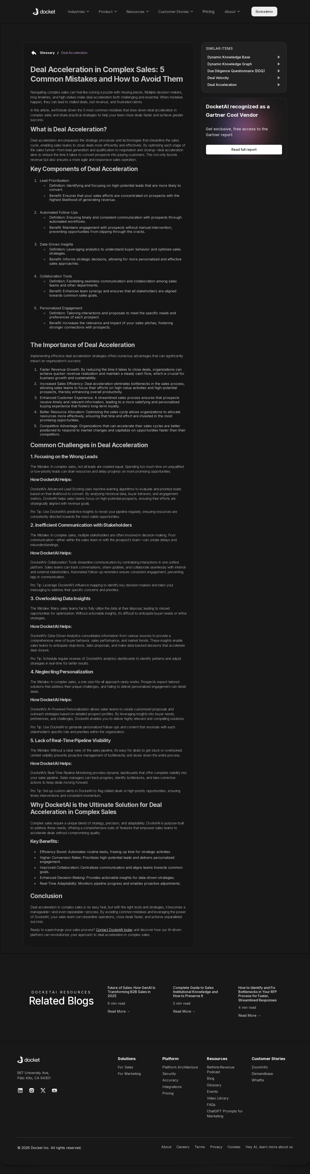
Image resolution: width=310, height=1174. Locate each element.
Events (212, 1091)
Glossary (214, 1085)
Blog (210, 1078)
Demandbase (262, 1073)
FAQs (211, 1104)
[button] (78, 11)
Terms (200, 1147)
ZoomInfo (260, 1067)
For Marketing (129, 1073)
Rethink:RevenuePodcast (220, 1069)
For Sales (125, 1067)
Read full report (244, 149)
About (166, 1147)
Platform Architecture (180, 1067)
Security (169, 1073)
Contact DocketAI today (114, 930)
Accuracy (170, 1080)
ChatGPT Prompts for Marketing (225, 1113)
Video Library (218, 1098)
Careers (183, 1147)
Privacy (216, 1147)
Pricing (168, 1093)
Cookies (234, 1147)
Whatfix (258, 1080)
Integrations (172, 1087)
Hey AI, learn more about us (269, 1147)
